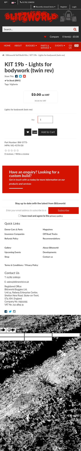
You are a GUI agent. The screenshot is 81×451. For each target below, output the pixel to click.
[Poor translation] (11, 330)
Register (63, 7)
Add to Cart (48, 132)
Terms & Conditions (14, 265)
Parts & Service (45, 46)
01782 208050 (27, 2)
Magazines (48, 229)
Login (74, 7)
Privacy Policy (31, 265)
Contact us (48, 256)
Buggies (30, 45)
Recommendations (51, 238)
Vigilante (14, 84)
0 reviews (9, 154)
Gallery (8, 247)
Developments (49, 252)
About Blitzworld (51, 247)
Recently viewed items (43, 7)
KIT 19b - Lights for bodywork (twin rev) (47, 55)
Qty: (33, 120)
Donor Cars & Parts (14, 229)
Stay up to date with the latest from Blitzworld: (40, 203)
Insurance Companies (14, 234)
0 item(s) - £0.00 (70, 36)
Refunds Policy (11, 238)
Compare (54, 36)
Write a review (22, 154)
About (18, 45)
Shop (7, 256)
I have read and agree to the (40, 216)
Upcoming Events (13, 252)
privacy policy (56, 216)
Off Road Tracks (50, 234)
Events (59, 45)
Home (7, 45)
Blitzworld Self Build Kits (17, 55)
